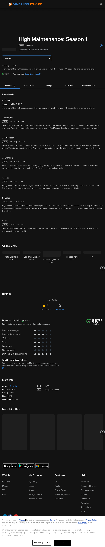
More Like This (88, 85)
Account (32, 486)
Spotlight (6, 482)
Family (57, 486)
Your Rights (82, 523)
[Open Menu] (4, 4)
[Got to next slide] (102, 268)
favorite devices (33, 74)
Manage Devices (36, 494)
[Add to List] (101, 45)
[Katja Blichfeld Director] (11, 268)
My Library (33, 482)
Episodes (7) (10, 85)
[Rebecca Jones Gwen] (72, 268)
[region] (52, 531)
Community (46, 309)
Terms (52, 520)
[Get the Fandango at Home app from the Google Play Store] (26, 465)
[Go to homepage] (25, 4)
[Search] (101, 4)
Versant (22, 520)
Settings (32, 490)
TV (3, 490)
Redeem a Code (35, 499)
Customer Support (88, 490)
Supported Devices (89, 486)
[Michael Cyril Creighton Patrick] (52, 268)
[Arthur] (92, 268)
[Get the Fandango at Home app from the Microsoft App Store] (42, 465)
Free (4, 494)
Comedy (13, 386)
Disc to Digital (60, 490)
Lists (56, 482)
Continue (62, 543)
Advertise (85, 503)
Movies (5, 486)
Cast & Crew (29, 85)
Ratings (49, 85)
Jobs (83, 511)
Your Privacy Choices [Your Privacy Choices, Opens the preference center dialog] (42, 543)
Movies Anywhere (62, 494)
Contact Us (85, 499)
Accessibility (86, 507)
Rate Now (60, 309)
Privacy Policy (91, 520)
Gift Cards (59, 499)
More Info (69, 85)
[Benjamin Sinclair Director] (31, 268)
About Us (85, 482)
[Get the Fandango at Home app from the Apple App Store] (9, 465)
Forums (84, 494)
